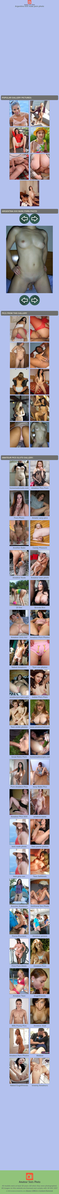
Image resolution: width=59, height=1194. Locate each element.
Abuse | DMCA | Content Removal (39, 1191)
